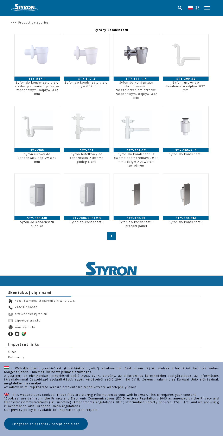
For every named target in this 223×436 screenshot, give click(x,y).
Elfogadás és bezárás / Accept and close (45, 424)
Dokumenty (16, 357)
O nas (12, 352)
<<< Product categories (30, 22)
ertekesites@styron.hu (27, 314)
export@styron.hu (24, 320)
